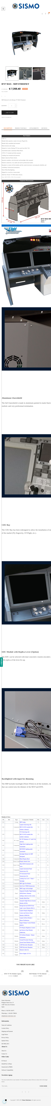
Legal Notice (5, 1034)
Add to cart (9, 112)
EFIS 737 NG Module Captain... (13, 973)
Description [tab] (8, 128)
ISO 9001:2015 (5, 1043)
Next (46, 73)
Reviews (44, 128)
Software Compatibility (7, 1070)
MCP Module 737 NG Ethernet (37, 973)
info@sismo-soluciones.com (9, 1016)
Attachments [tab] (34, 128)
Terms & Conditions (7, 1025)
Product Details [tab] (21, 128)
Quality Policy (5, 1040)
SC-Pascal (4, 1060)
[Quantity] (11, 106)
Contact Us (4, 1053)
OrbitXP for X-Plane (7, 1064)
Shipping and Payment (7, 1031)
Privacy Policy (5, 1037)
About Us (4, 1050)
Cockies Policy (5, 1028)
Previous (4, 73)
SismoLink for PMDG (7, 1067)
